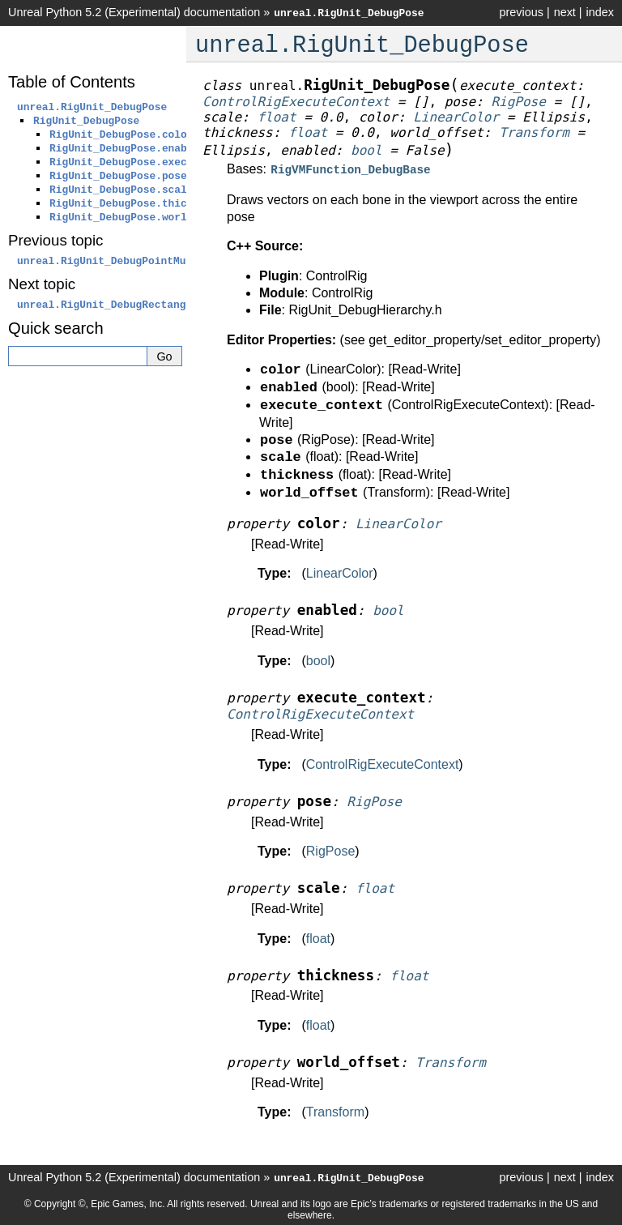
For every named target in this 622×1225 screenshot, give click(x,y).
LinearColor (339, 571)
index (600, 12)
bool (318, 659)
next (565, 12)
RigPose (330, 849)
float (318, 937)
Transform (335, 1110)
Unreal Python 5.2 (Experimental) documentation (134, 12)
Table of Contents (71, 82)
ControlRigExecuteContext (382, 763)
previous (521, 12)
